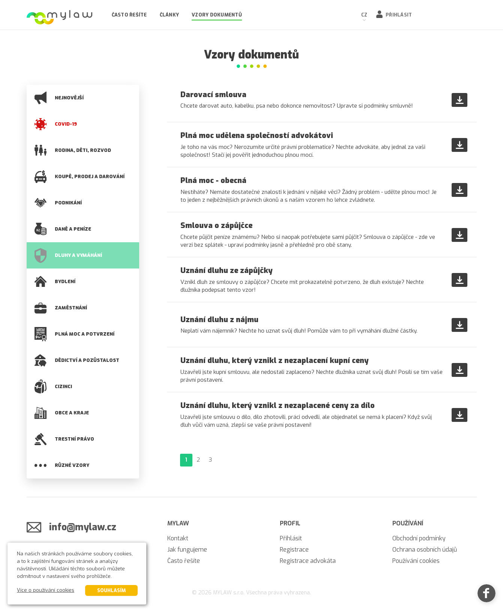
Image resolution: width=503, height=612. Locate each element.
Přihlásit (399, 15)
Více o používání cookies (45, 590)
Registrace (294, 550)
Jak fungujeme (187, 550)
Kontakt (177, 538)
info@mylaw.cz (82, 527)
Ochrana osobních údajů (424, 550)
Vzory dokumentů (217, 15)
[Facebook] (486, 595)
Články (169, 15)
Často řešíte (129, 15)
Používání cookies (416, 561)
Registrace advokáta (308, 561)
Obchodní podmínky (419, 538)
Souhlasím (111, 590)
